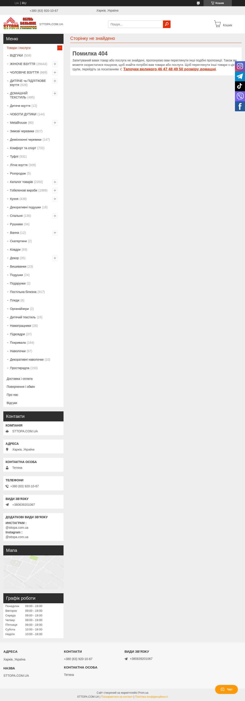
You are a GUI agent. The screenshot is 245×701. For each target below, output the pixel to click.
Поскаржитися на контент (117, 696)
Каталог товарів (21, 182)
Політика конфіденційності (151, 696)
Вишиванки (18, 266)
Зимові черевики (22, 131)
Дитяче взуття (20, 106)
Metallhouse (18, 122)
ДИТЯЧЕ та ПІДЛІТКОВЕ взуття (28, 83)
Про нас (12, 394)
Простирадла (19, 368)
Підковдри (17, 334)
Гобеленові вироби (23, 190)
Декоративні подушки (25, 207)
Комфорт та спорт (23, 148)
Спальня (16, 215)
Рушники (16, 224)
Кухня (14, 199)
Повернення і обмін (21, 386)
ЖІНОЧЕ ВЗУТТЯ (22, 64)
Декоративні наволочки (26, 359)
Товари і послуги (19, 48)
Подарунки (18, 283)
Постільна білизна (23, 292)
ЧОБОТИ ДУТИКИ (23, 114)
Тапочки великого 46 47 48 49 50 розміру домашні (169, 69)
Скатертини (18, 241)
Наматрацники (20, 325)
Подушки (16, 275)
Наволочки (18, 351)
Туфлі (14, 156)
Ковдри (15, 249)
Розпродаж (18, 173)
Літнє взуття (18, 165)
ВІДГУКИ (16, 55)
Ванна (14, 232)
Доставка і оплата (20, 378)
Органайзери (19, 309)
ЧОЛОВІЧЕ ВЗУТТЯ (24, 72)
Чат (226, 689)
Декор (14, 258)
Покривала (18, 342)
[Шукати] (167, 24)
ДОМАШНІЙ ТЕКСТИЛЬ (18, 95)
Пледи (14, 300)
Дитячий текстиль (23, 317)
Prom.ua (143, 692)
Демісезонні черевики (25, 139)
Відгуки (12, 403)
